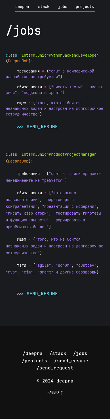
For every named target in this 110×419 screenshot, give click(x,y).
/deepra (33, 353)
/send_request (55, 368)
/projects (34, 361)
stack (43, 6)
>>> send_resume (36, 127)
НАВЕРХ (55, 392)
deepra (22, 6)
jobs (62, 6)
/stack (57, 353)
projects (85, 6)
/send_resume (71, 361)
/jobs (80, 353)
